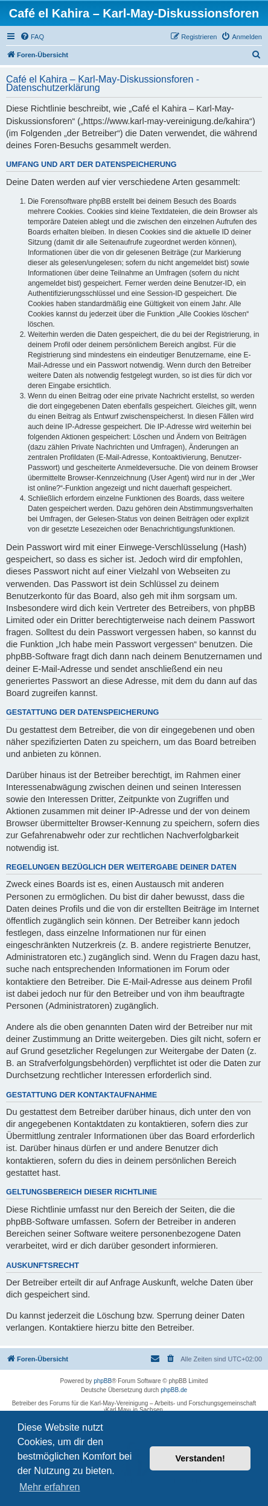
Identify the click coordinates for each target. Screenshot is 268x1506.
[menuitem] (32, 37)
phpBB (103, 1381)
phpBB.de (174, 1390)
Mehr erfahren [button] (49, 1487)
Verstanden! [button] (200, 1458)
